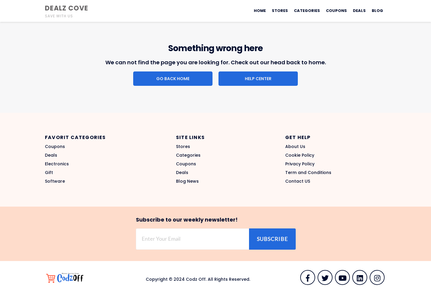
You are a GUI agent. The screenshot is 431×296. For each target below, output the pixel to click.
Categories (307, 10)
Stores (280, 10)
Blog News (187, 181)
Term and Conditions (308, 173)
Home (260, 10)
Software (55, 181)
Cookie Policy (299, 155)
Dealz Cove (66, 8)
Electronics (57, 164)
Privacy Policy (300, 164)
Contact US (297, 181)
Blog (377, 10)
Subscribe (272, 239)
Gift (49, 173)
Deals (359, 10)
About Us (295, 146)
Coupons (336, 10)
